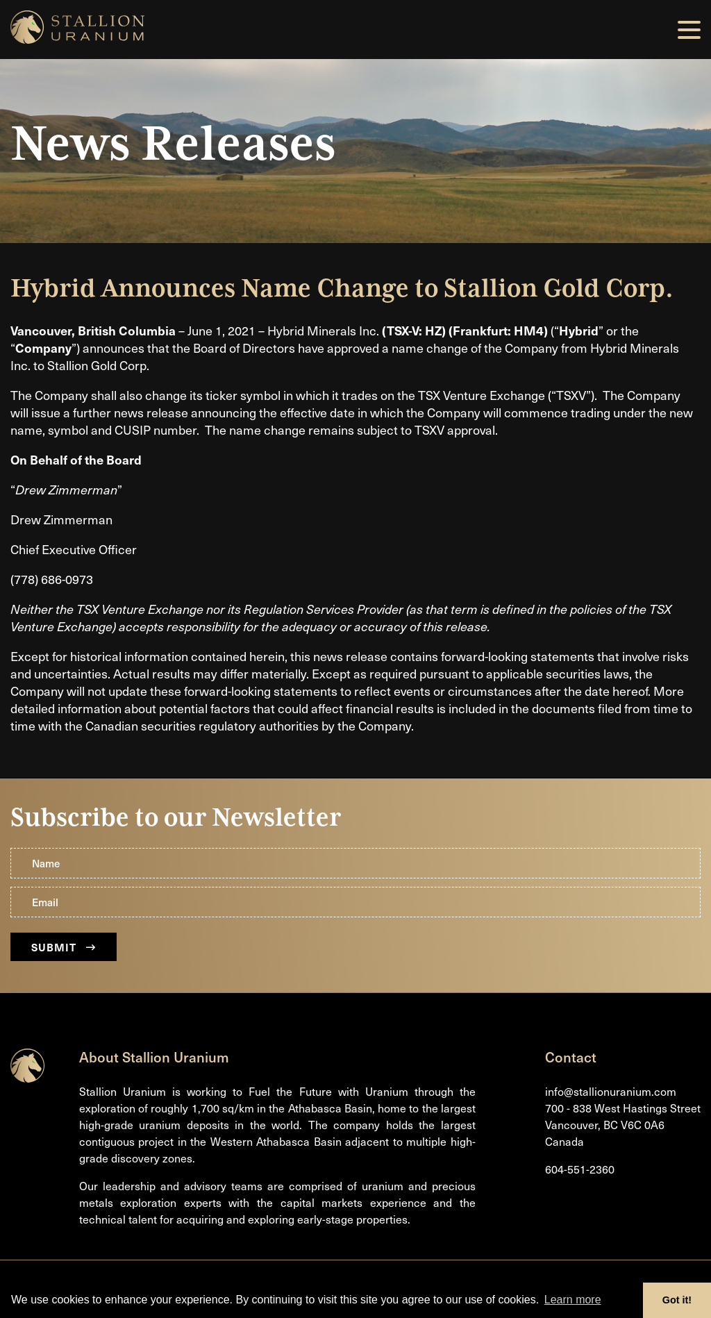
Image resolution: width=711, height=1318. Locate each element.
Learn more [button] (572, 1300)
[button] (689, 30)
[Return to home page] (27, 1078)
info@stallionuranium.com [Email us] (610, 1091)
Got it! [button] (677, 1300)
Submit (63, 947)
